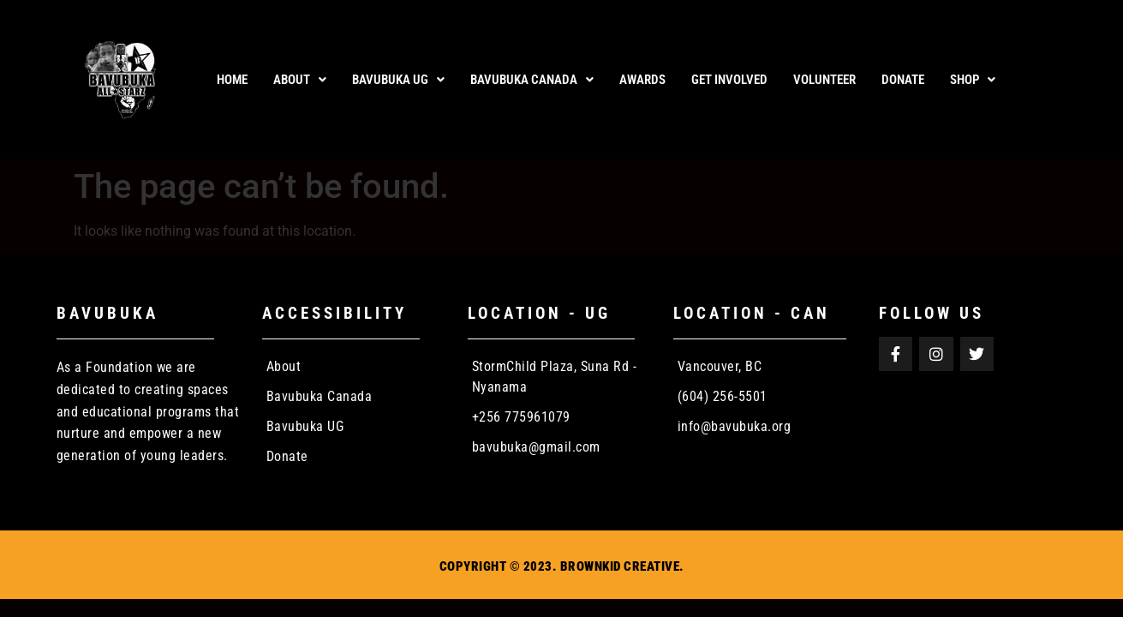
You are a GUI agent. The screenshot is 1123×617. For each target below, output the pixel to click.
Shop (972, 79)
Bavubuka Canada (532, 79)
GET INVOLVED (729, 79)
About (299, 79)
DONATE (902, 79)
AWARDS (642, 79)
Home (232, 79)
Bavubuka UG (398, 79)
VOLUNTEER (824, 79)
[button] (299, 80)
